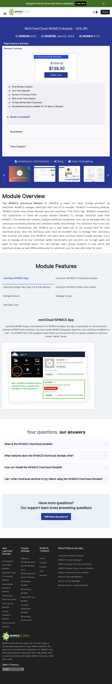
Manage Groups (64, 295)
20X (41, 571)
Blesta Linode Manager (69, 581)
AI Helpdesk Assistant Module (7, 565)
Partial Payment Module (6, 615)
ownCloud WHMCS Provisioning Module (76, 278)
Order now (55, 75)
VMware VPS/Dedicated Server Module (28, 562)
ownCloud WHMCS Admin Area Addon (76, 287)
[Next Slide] (108, 175)
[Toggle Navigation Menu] (5, 9)
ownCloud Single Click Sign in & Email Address (27, 287)
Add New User (11, 304)
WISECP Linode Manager (70, 560)
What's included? (18, 117)
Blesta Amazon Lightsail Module (73, 585)
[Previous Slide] (4, 175)
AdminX (43, 575)
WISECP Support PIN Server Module (75, 564)
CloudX (43, 567)
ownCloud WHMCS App (15, 278)
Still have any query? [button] (56, 516)
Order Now (80, 3)
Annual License (13, 48)
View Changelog (81, 161)
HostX (42, 558)
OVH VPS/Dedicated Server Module (28, 573)
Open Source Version (16, 43)
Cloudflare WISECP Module (70, 555)
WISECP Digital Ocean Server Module (75, 568)
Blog (58, 161)
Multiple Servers (11, 295)
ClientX (43, 562)
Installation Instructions (32, 161)
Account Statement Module (26, 608)
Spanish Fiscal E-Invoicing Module (9, 576)
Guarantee (14, 131)
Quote (105, 12)
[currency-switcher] (13, 669)
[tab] (56, 444)
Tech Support (16, 146)
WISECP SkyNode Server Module (73, 572)
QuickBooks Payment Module (7, 588)
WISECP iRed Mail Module (70, 577)
